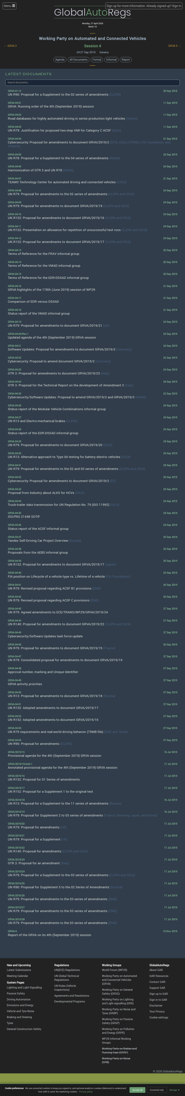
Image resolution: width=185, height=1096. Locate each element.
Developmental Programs (69, 1001)
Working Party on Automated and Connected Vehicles (92, 38)
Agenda (60, 59)
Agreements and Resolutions (71, 995)
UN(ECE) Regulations (67, 970)
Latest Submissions (19, 970)
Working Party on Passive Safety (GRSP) (117, 1021)
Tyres (10, 1023)
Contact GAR (157, 982)
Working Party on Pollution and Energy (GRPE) (118, 1031)
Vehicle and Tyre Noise (20, 1011)
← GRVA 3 (10, 46)
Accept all (137, 1089)
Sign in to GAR (158, 1000)
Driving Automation (18, 999)
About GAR (156, 970)
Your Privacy (157, 1011)
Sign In (176, 6)
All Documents (78, 59)
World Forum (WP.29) (114, 970)
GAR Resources (158, 976)
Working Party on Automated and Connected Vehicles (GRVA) (119, 980)
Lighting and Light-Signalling (24, 987)
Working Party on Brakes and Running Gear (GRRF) (119, 1050)
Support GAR (157, 988)
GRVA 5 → (174, 46)
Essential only (157, 1089)
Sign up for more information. (126, 6)
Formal (97, 59)
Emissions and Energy (20, 1005)
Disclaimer (155, 1005)
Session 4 (92, 45)
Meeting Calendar (17, 976)
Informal (111, 59)
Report (126, 59)
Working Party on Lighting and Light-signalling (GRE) (118, 1001)
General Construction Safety (24, 1029)
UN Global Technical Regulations (66, 978)
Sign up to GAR (158, 994)
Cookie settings (158, 1017)
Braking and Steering (19, 1017)
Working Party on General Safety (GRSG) (117, 991)
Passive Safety (16, 993)
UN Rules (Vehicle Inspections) (65, 988)
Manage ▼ (174, 1089)
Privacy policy (86, 1091)
